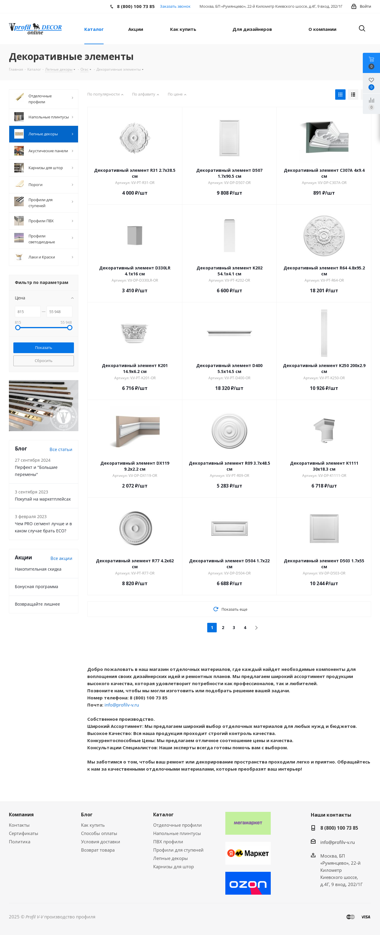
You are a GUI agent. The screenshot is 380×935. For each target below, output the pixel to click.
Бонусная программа (36, 586)
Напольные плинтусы (177, 833)
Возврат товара (98, 850)
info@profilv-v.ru (121, 705)
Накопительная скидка (38, 569)
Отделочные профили (177, 825)
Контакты (19, 825)
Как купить (93, 825)
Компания (21, 814)
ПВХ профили (168, 841)
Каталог (163, 814)
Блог (87, 814)
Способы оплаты (99, 833)
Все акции (61, 558)
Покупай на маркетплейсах (43, 499)
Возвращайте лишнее (37, 604)
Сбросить (44, 360)
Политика (19, 841)
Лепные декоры (170, 858)
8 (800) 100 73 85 (339, 828)
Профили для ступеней (178, 850)
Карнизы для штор (173, 866)
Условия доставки (100, 841)
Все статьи (61, 449)
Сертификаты (23, 833)
